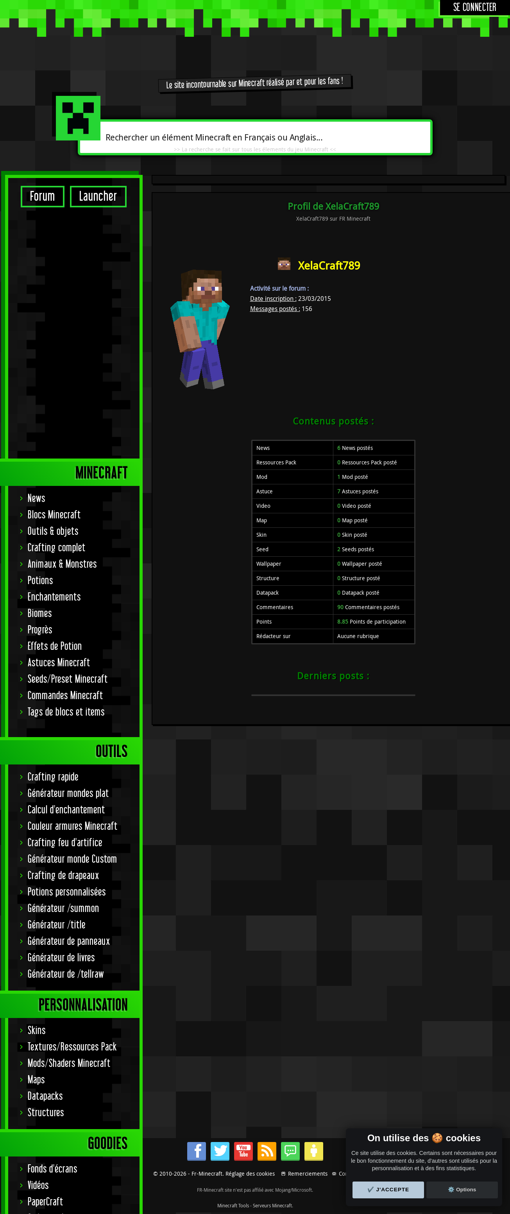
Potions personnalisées (67, 645)
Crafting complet (57, 301)
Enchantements (54, 350)
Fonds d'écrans (52, 922)
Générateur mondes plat (68, 547)
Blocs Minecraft (54, 268)
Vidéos (38, 939)
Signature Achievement (67, 1005)
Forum (42, 196)
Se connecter (475, 7)
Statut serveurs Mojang (68, 988)
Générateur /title (57, 678)
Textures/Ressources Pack (72, 800)
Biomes (40, 367)
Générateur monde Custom (72, 613)
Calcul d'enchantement (66, 563)
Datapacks (45, 850)
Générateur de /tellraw (66, 728)
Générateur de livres (61, 711)
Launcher (98, 196)
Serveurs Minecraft (272, 1205)
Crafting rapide (53, 530)
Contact (348, 1173)
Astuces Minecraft (59, 416)
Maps (36, 833)
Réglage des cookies (250, 1173)
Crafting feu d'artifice (65, 596)
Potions (40, 334)
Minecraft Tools (233, 1205)
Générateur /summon (63, 662)
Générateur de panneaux (69, 695)
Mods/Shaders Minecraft (69, 817)
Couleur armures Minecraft (73, 580)
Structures (46, 866)
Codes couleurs (53, 972)
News (36, 252)
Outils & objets (53, 285)
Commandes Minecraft (65, 449)
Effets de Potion (55, 400)
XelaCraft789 (329, 265)
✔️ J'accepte (388, 1189)
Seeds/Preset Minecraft (68, 433)
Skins (37, 784)
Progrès (40, 383)
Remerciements (307, 1173)
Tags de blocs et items (66, 465)
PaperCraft (45, 955)
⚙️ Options (462, 1189)
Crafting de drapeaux (63, 629)
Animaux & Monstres (62, 318)
